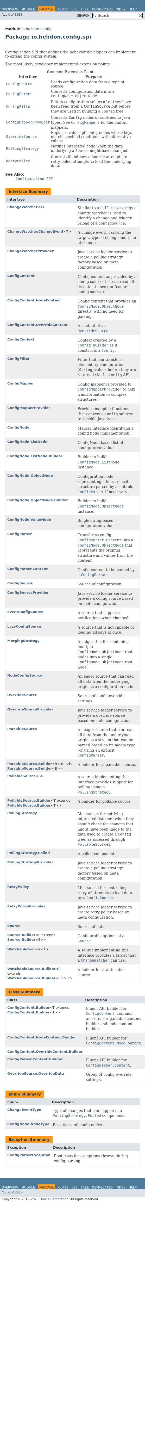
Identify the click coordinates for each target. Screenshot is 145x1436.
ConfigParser (19, 534)
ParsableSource (22, 729)
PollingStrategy (22, 813)
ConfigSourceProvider (28, 593)
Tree (85, 9)
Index (121, 9)
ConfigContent (21, 276)
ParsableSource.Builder (29, 764)
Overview (10, 9)
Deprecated (102, 9)
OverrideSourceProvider (30, 709)
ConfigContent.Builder (28, 1008)
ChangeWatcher (22, 207)
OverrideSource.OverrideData (35, 1073)
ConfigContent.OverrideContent (37, 325)
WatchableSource (24, 949)
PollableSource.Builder (29, 800)
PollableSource (21, 776)
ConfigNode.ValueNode (29, 520)
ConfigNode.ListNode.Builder (34, 456)
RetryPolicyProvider (26, 906)
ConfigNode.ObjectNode (30, 476)
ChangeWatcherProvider (30, 251)
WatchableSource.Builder (31, 969)
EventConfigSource (25, 612)
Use (74, 9)
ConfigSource (20, 583)
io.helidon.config (36, 29)
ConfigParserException (29, 1155)
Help (133, 9)
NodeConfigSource (24, 675)
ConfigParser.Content (27, 569)
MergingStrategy (23, 641)
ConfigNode (18, 427)
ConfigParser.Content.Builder (35, 1059)
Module (28, 9)
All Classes (12, 14)
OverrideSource (22, 695)
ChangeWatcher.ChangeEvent (35, 231)
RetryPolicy (18, 887)
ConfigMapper (20, 383)
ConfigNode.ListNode (27, 442)
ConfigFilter (18, 359)
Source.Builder (21, 935)
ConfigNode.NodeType (28, 1124)
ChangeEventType (24, 1110)
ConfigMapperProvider (28, 408)
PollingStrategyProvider (30, 862)
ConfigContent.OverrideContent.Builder (45, 1052)
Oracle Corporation (54, 1199)
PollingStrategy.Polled (28, 853)
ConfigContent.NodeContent (34, 300)
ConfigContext (20, 339)
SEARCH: (84, 15)
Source (13, 926)
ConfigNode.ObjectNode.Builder (37, 500)
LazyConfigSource (24, 626)
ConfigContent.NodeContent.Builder (41, 1037)
